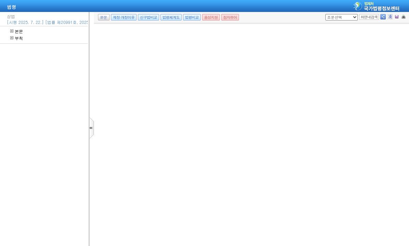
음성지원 (211, 17)
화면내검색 (369, 16)
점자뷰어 (230, 17)
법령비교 (192, 17)
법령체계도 (171, 17)
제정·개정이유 (124, 17)
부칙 (16, 38)
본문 (16, 31)
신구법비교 (148, 17)
